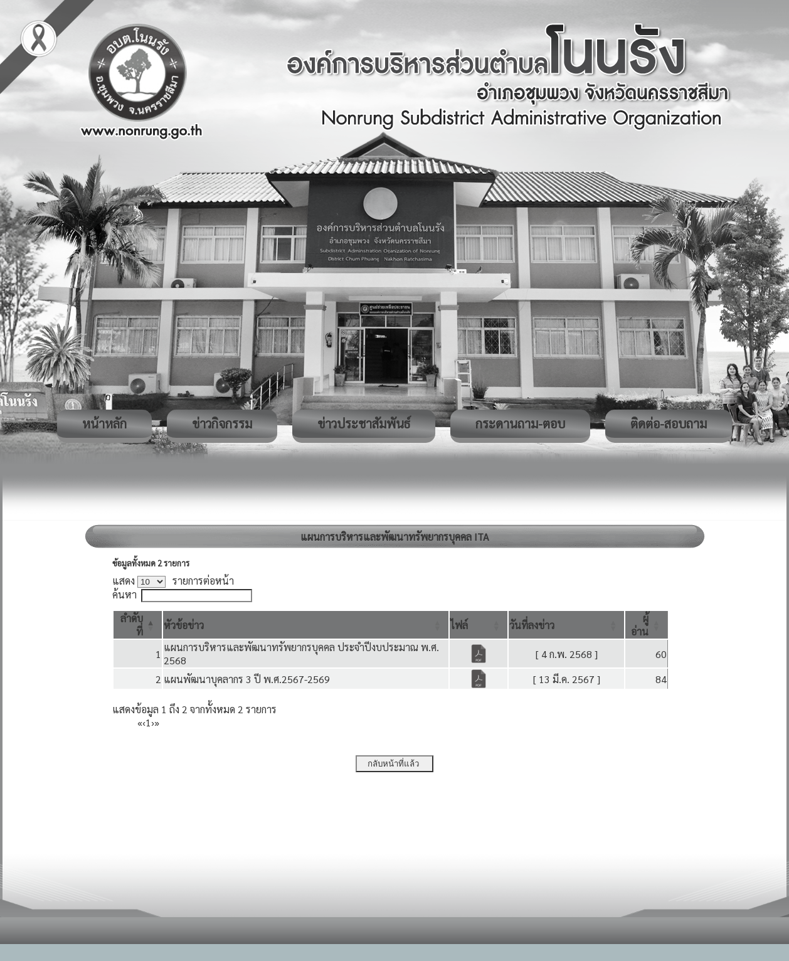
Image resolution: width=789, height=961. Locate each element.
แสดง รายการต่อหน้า (173, 580)
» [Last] (156, 722)
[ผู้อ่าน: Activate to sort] (646, 625)
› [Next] (152, 722)
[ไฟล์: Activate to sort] (478, 625)
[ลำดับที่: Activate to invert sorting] (138, 625)
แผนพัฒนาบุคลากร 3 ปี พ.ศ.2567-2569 (247, 679)
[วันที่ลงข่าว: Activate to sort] (566, 625)
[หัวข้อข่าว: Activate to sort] (305, 625)
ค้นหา (124, 594)
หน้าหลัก (104, 423)
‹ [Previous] (144, 722)
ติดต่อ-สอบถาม (668, 423)
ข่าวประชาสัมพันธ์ (363, 423)
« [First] (139, 722)
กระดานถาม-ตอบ (520, 423)
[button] (184, 625)
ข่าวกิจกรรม (222, 423)
